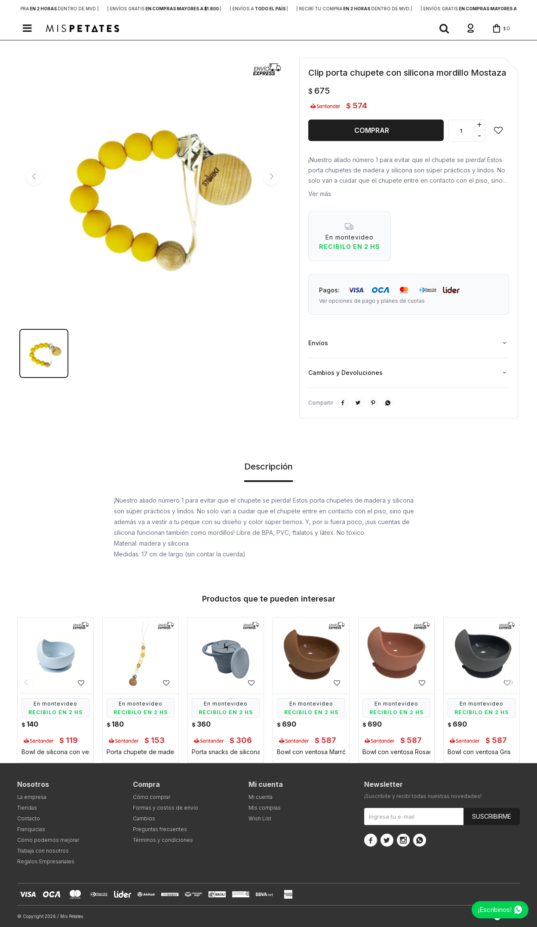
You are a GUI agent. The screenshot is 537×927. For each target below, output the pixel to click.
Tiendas (27, 807)
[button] (444, 28)
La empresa (31, 797)
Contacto (28, 818)
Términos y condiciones (163, 840)
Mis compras (265, 807)
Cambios (144, 818)
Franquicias (31, 829)
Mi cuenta (261, 797)
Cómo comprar (151, 797)
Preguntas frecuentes (160, 829)
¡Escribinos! (495, 910)
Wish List (260, 818)
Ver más (319, 193)
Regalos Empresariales (45, 861)
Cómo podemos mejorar (48, 840)
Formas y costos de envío (165, 807)
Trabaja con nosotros (43, 850)
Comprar (371, 130)
